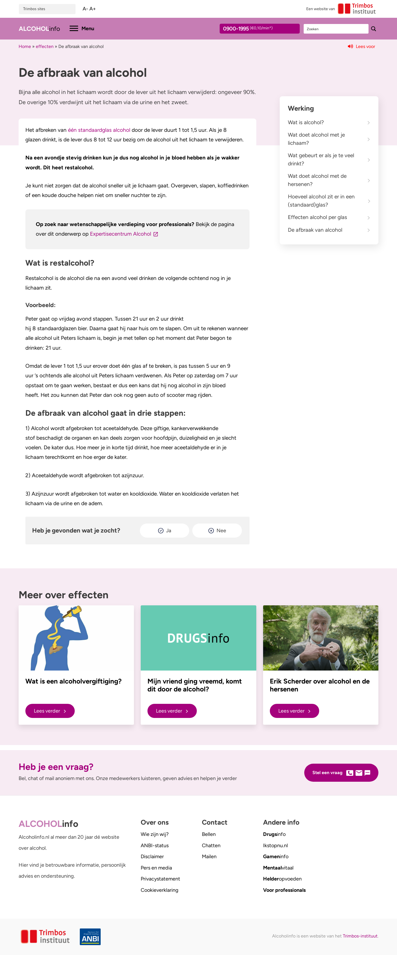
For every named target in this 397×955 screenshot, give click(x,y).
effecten (45, 46)
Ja (168, 530)
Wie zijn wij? (155, 834)
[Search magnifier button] (373, 29)
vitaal (278, 868)
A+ (92, 9)
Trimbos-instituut (360, 936)
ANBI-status (155, 845)
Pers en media (156, 868)
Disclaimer (152, 856)
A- (85, 9)
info (274, 834)
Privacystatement (160, 879)
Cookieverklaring (159, 890)
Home (25, 46)
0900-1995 (254, 29)
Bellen (209, 834)
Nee (221, 530)
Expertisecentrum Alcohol (120, 234)
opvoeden (282, 879)
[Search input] (336, 29)
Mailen (209, 856)
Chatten (211, 845)
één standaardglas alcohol (98, 130)
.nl (275, 845)
